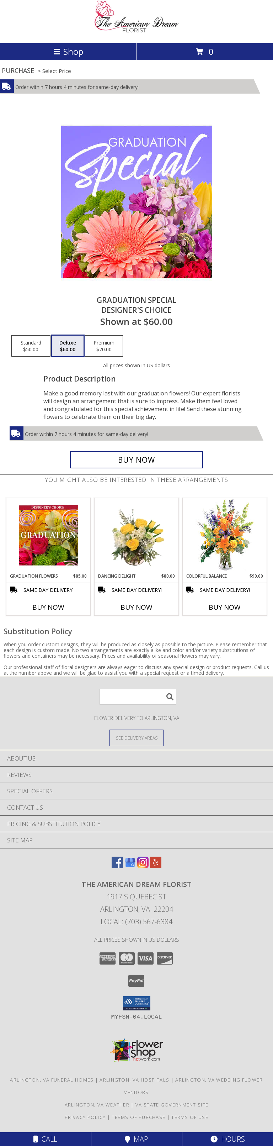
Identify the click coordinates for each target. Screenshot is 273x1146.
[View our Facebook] (117, 866)
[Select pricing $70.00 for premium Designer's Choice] (104, 346)
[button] (136, 1003)
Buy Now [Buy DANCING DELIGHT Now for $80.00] (136, 607)
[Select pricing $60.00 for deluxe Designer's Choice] (68, 346)
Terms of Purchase (138, 1117)
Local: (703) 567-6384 (136, 921)
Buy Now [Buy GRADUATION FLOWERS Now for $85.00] (48, 607)
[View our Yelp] (155, 866)
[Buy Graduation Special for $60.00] (136, 459)
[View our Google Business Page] (130, 866)
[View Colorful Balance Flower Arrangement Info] (225, 535)
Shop (68, 51)
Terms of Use (189, 1117)
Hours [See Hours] (227, 1139)
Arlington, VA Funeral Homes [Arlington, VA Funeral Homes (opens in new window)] (51, 1080)
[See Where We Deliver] (136, 737)
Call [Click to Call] (45, 1139)
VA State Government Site (171, 1105)
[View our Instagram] (143, 866)
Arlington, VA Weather (97, 1105)
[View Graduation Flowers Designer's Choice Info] (48, 535)
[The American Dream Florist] (136, 32)
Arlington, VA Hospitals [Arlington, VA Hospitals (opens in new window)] (134, 1080)
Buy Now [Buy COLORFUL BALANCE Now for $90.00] (225, 607)
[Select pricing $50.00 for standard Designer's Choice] (31, 346)
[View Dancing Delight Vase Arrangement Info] (136, 535)
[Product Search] (138, 697)
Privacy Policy (85, 1117)
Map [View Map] (136, 1139)
